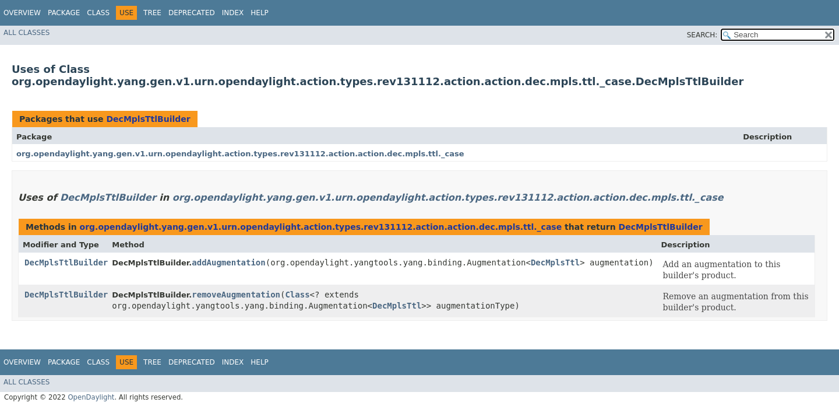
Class (98, 13)
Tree (152, 13)
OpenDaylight (91, 397)
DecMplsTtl (555, 262)
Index (233, 13)
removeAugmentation (236, 294)
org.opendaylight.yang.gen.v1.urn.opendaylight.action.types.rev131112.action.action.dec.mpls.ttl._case (240, 153)
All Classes (26, 33)
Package (64, 13)
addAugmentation (228, 262)
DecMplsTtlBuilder (148, 119)
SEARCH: (702, 35)
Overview (22, 13)
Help (260, 13)
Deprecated (191, 13)
